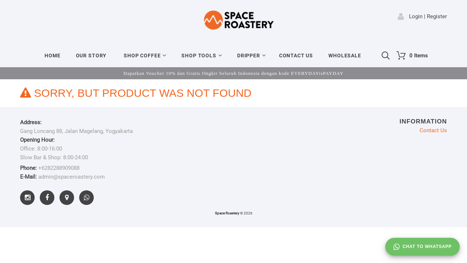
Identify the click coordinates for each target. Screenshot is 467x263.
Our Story (91, 55)
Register (437, 16)
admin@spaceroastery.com (71, 177)
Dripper (248, 55)
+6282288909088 (59, 168)
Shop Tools (198, 55)
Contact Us (296, 55)
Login (415, 16)
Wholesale (344, 55)
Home (52, 55)
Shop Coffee (142, 55)
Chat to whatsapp (422, 247)
